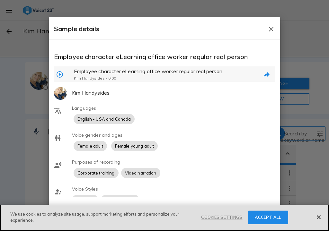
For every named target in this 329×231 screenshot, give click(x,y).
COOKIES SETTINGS (221, 217)
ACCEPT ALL (268, 217)
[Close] (319, 217)
